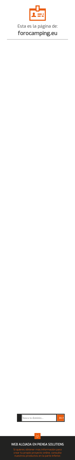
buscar (61, 417)
